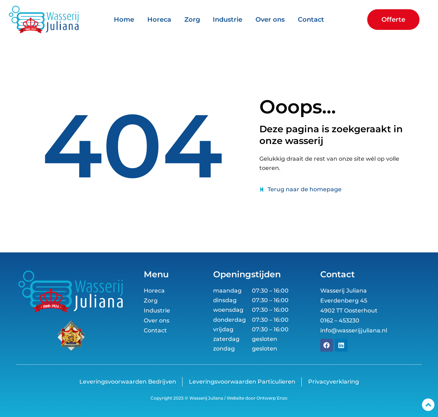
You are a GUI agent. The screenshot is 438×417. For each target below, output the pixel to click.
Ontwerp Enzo (271, 398)
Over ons (270, 19)
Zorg (192, 19)
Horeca (159, 19)
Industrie (227, 19)
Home (124, 19)
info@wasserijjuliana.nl (353, 330)
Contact (311, 19)
